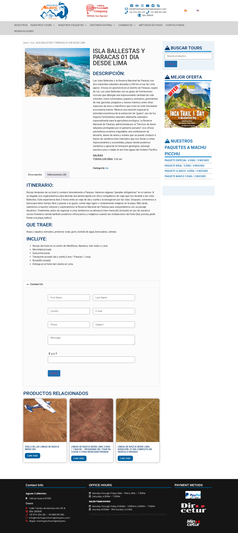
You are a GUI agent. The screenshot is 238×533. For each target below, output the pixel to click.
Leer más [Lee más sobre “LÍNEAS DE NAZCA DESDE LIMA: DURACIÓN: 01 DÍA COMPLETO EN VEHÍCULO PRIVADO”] (125, 458)
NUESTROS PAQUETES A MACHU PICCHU (185, 147)
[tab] (35, 175)
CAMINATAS (127, 25)
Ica (32, 42)
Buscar (171, 63)
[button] (91, 284)
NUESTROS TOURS (43, 25)
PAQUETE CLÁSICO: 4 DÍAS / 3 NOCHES (186, 171)
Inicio (26, 42)
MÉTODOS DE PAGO (151, 25)
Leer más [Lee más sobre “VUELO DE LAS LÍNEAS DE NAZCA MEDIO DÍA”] (32, 455)
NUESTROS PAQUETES (72, 25)
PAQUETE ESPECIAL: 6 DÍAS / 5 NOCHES (187, 160)
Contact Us (36, 284)
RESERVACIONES (24, 31)
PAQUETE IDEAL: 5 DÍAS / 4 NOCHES (184, 165)
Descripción (35, 174)
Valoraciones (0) (56, 174)
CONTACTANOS (175, 25)
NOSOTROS (21, 25)
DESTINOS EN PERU (102, 25)
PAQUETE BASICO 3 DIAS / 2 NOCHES (185, 176)
